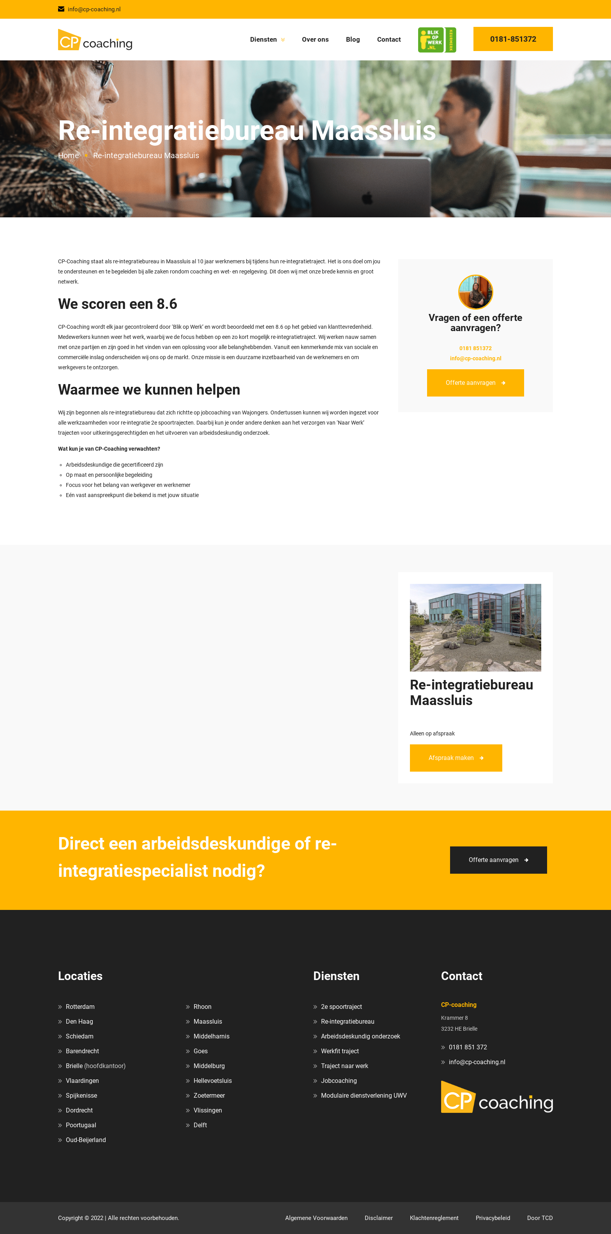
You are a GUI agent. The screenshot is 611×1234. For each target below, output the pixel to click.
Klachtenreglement (434, 1218)
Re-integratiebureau (347, 1021)
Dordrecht (79, 1110)
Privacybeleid (493, 1218)
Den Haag (79, 1021)
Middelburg (209, 1066)
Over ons (315, 39)
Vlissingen (208, 1110)
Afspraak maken (451, 758)
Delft (200, 1125)
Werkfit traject (340, 1051)
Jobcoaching (339, 1080)
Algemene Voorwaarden (316, 1218)
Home (68, 155)
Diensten (263, 39)
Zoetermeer (209, 1095)
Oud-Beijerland (86, 1140)
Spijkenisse (81, 1095)
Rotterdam (80, 1006)
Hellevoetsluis (213, 1080)
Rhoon (203, 1006)
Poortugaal (81, 1125)
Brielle (74, 1066)
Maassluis (208, 1021)
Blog (353, 39)
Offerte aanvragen (471, 382)
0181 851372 (475, 348)
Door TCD (540, 1218)
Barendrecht (82, 1051)
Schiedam (80, 1036)
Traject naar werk (344, 1066)
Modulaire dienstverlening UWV (364, 1095)
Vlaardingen (82, 1080)
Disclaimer (379, 1218)
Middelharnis (212, 1036)
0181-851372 (513, 39)
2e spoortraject (341, 1006)
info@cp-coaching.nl (89, 9)
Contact (389, 39)
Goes (201, 1051)
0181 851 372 (468, 1047)
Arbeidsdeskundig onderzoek (360, 1036)
